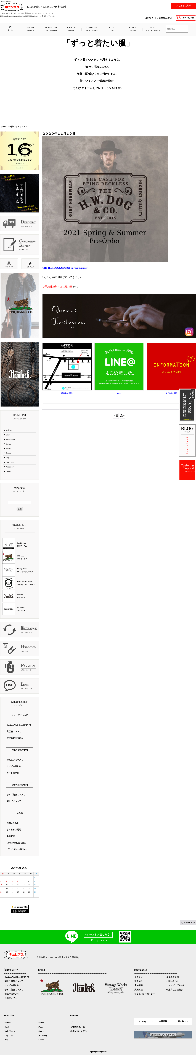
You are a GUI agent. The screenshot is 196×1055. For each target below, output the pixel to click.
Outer (41, 1022)
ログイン (138, 977)
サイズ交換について (14, 989)
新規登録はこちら (165, 18)
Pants (40, 1027)
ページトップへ (189, 922)
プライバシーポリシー (144, 994)
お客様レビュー (12, 998)
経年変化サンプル (78, 1031)
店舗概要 (138, 985)
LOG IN (150, 18)
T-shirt (8, 1022)
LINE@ (142, 1021)
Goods (41, 1039)
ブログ (73, 1022)
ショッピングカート (175, 985)
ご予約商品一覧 (77, 1027)
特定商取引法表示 (174, 989)
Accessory (42, 1035)
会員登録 (163, 1021)
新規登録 (138, 981)
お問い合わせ (172, 981)
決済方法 (138, 989)
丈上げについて (12, 994)
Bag (6, 1039)
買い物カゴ (183, 1021)
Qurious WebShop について (17, 977)
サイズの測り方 (12, 985)
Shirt (7, 1027)
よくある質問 (172, 977)
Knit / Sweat (10, 1031)
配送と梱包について (14, 981)
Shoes (40, 1031)
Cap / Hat (9, 1035)
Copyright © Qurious (98, 1051)
